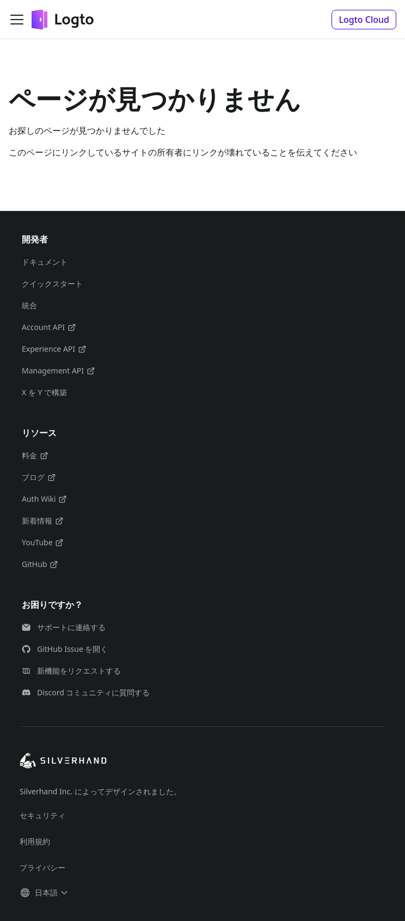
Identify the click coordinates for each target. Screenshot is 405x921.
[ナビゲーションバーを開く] (17, 19)
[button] (364, 19)
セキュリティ (42, 815)
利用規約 (35, 841)
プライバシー (42, 867)
